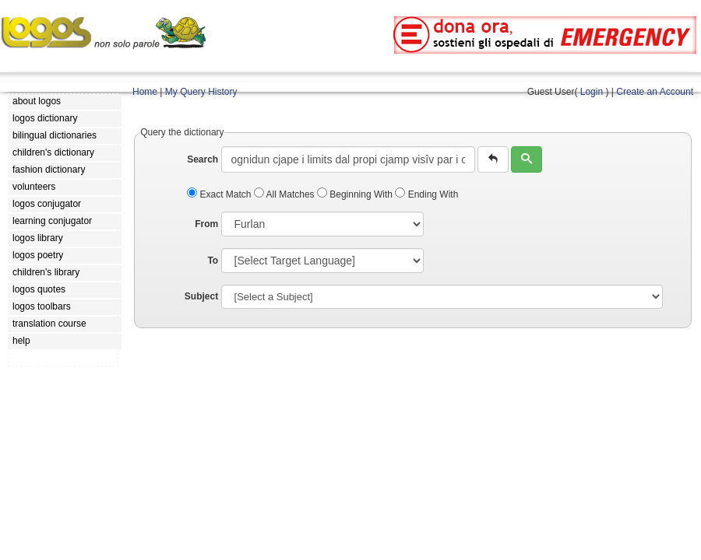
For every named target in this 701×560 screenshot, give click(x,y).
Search (202, 159)
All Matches (285, 194)
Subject (201, 296)
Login (591, 91)
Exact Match (220, 194)
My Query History (201, 91)
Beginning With (356, 194)
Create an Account (654, 91)
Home (144, 91)
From (206, 224)
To (212, 260)
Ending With (426, 194)
